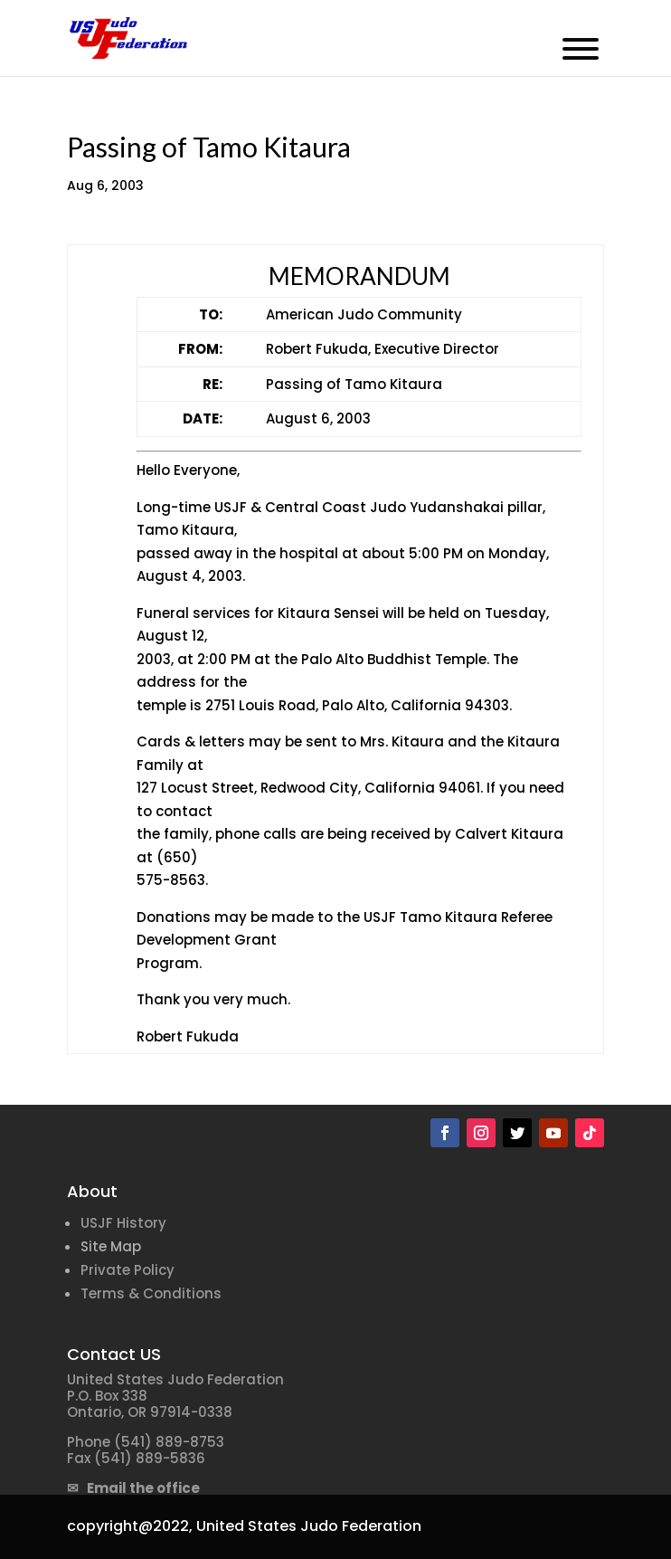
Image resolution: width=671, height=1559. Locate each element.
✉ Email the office (133, 1487)
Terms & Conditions (151, 1293)
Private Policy (127, 1269)
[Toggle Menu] (580, 49)
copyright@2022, (130, 1526)
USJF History (123, 1222)
